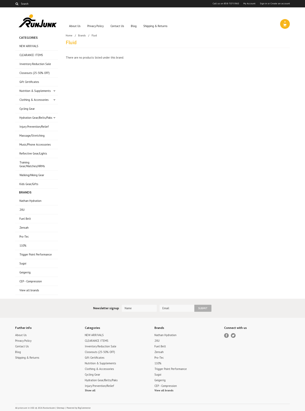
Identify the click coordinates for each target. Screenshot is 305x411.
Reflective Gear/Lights (33, 153)
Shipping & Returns (155, 26)
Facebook (226, 335)
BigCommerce (84, 408)
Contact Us (117, 26)
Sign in (263, 3)
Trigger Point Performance (35, 254)
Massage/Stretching (32, 135)
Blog (134, 26)
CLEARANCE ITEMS (31, 55)
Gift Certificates (29, 82)
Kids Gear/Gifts (28, 184)
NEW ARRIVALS (28, 46)
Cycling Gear (27, 109)
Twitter (233, 335)
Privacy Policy (95, 26)
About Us (75, 26)
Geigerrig (25, 272)
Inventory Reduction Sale (35, 64)
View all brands (29, 290)
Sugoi (22, 263)
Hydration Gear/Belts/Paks (35, 117)
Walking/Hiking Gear (31, 175)
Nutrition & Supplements (35, 91)
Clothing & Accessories (34, 100)
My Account (249, 3)
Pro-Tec (24, 236)
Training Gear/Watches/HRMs (32, 164)
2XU (22, 210)
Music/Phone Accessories (35, 144)
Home (69, 35)
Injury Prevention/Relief (34, 126)
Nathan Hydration (30, 201)
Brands (82, 35)
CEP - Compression (30, 281)
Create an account (280, 3)
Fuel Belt (25, 218)
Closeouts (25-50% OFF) (34, 73)
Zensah (24, 227)
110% (22, 245)
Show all (90, 390)
